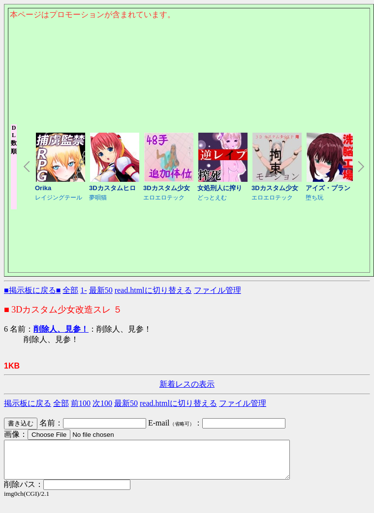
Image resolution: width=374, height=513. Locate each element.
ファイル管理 (217, 290)
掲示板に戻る (27, 403)
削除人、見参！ (61, 329)
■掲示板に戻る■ (32, 290)
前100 (81, 403)
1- (83, 290)
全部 (70, 290)
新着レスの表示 (187, 384)
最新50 (101, 290)
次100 (102, 403)
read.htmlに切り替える (153, 290)
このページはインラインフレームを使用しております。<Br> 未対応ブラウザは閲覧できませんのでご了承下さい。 (189, 71)
